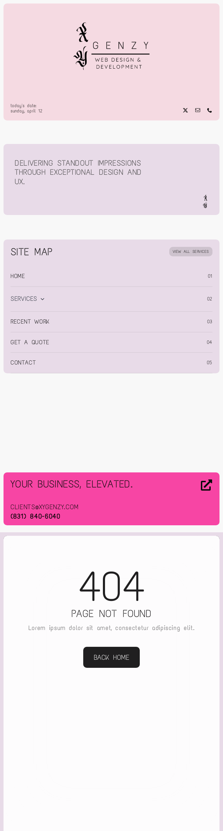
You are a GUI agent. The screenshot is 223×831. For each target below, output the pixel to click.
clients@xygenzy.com (45, 507)
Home (18, 276)
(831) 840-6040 (35, 516)
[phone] (209, 110)
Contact (23, 362)
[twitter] (185, 110)
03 (209, 322)
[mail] (198, 110)
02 (209, 299)
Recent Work (30, 321)
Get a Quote (30, 342)
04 (209, 342)
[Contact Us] (188, 499)
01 (210, 276)
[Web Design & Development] (111, 13)
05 (209, 363)
